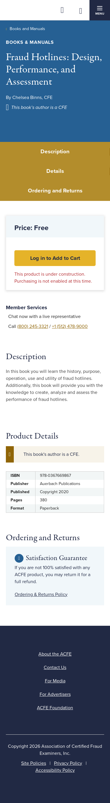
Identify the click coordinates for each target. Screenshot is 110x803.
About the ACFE (55, 654)
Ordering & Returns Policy (41, 594)
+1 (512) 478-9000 (70, 326)
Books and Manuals (27, 28)
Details (55, 171)
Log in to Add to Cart (55, 258)
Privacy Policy (68, 763)
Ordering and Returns (55, 190)
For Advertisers (55, 694)
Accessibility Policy (55, 770)
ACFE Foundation (55, 708)
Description (55, 151)
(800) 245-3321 (32, 326)
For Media (55, 681)
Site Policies (33, 763)
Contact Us (55, 667)
